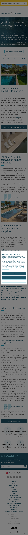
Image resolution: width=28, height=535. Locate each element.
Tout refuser (14, 273)
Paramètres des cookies (14, 281)
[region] (14, 267)
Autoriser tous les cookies (14, 277)
